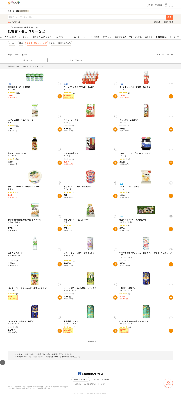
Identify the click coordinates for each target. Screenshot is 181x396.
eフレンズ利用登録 (155, 5)
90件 (25, 55)
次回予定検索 (168, 22)
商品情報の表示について (18, 66)
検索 (170, 17)
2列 (167, 54)
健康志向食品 (18, 27)
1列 (163, 54)
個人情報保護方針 (90, 384)
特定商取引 (102, 384)
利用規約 (78, 384)
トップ (10, 27)
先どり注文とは (36, 66)
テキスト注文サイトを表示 (101, 379)
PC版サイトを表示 (80, 379)
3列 (172, 54)
